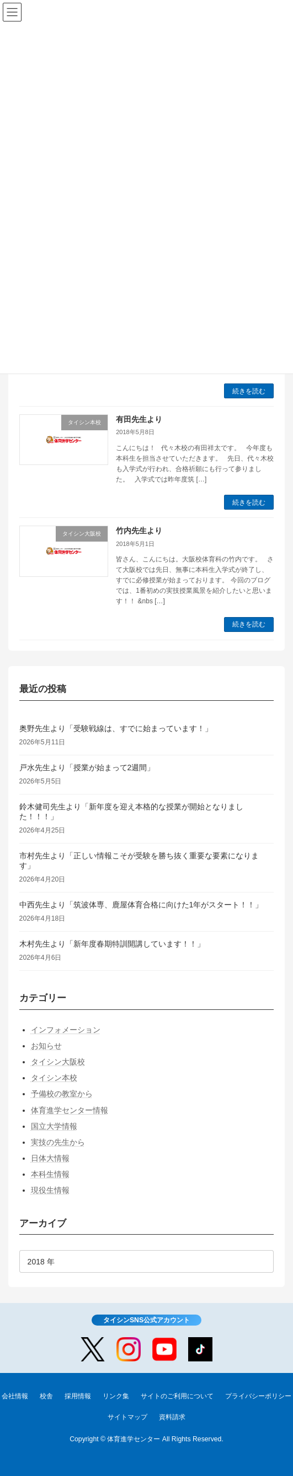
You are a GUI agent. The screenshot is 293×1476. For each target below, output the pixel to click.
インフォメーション (65, 1029)
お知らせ (46, 1045)
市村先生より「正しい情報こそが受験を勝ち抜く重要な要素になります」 (139, 860)
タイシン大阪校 (58, 1061)
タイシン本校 (54, 1077)
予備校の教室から (62, 1094)
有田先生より (139, 419)
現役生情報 (50, 1190)
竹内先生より (139, 530)
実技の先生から (58, 1142)
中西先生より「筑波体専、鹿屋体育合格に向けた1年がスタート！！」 (141, 904)
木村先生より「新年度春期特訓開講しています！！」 (112, 943)
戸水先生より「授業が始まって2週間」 (87, 767)
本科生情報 (50, 1174)
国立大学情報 (54, 1126)
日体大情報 (50, 1158)
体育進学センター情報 (69, 1110)
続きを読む (248, 391)
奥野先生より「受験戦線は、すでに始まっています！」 (115, 728)
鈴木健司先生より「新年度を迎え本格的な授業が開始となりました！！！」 (131, 811)
